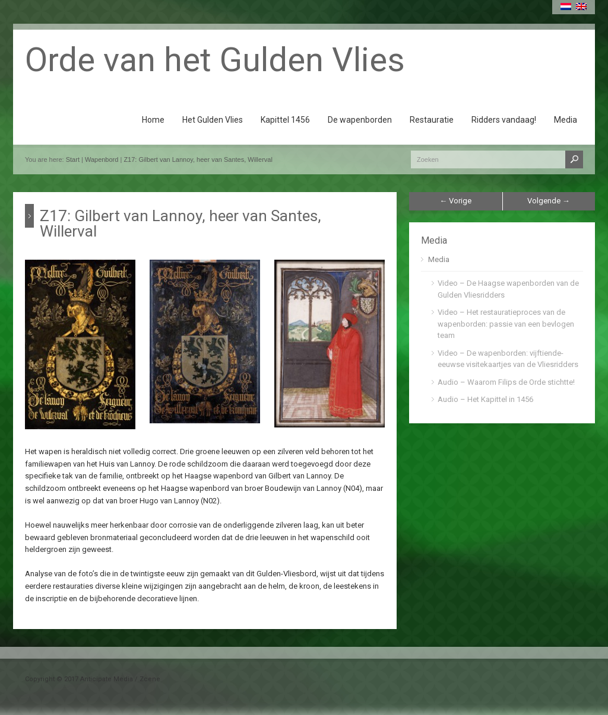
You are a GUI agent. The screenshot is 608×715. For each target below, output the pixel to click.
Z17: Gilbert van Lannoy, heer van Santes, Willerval (198, 159)
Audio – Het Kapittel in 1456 (485, 399)
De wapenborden (360, 120)
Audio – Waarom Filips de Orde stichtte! (506, 382)
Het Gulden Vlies (212, 120)
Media (565, 120)
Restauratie (432, 120)
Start (73, 159)
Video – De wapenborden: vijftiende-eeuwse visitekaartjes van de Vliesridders (508, 359)
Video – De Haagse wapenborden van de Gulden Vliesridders (508, 289)
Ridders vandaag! (503, 120)
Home (153, 120)
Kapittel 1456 (285, 120)
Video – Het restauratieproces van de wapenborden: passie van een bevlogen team (506, 324)
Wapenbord (101, 159)
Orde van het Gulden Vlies (215, 59)
